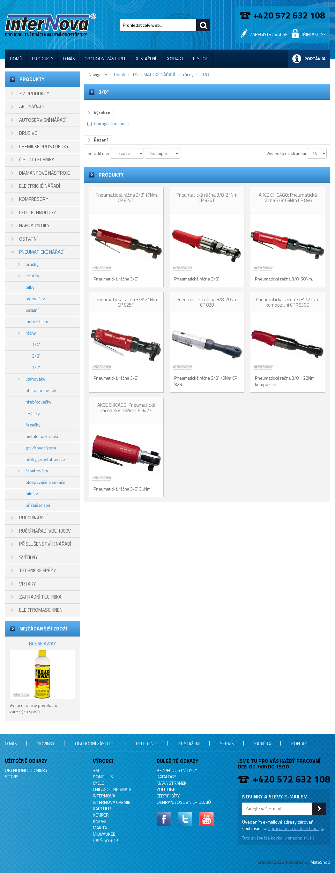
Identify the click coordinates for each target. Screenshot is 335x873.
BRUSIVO (28, 133)
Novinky (46, 743)
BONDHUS (103, 776)
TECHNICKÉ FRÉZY (37, 570)
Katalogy (166, 776)
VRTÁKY (27, 583)
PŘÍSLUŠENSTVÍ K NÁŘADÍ (45, 544)
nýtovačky (35, 298)
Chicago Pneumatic (112, 123)
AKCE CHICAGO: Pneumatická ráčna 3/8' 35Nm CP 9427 (126, 407)
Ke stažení (145, 58)
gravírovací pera (41, 447)
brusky (32, 264)
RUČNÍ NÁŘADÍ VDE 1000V (45, 531)
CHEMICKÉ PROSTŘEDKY (44, 146)
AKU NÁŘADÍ (31, 106)
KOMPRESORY (33, 199)
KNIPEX (100, 821)
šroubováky (37, 470)
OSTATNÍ (28, 239)
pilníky (32, 493)
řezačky (33, 424)
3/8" (36, 356)
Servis (227, 743)
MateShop (320, 862)
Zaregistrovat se (268, 34)
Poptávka (314, 58)
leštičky (33, 413)
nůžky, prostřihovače (45, 459)
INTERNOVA (104, 795)
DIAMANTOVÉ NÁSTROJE (44, 173)
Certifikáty (168, 795)
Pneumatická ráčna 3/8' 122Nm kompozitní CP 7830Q (288, 302)
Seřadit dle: (98, 153)
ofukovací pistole (42, 390)
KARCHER (102, 808)
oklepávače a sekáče (45, 482)
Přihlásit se (313, 34)
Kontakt (174, 58)
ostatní (32, 310)
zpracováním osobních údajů (295, 828)
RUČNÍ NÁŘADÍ (33, 517)
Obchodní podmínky (26, 770)
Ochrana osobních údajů (184, 802)
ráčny (31, 333)
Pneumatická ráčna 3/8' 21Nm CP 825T (126, 302)
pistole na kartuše (43, 436)
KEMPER (101, 814)
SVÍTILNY (28, 557)
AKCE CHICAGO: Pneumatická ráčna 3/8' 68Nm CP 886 (288, 197)
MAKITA (100, 827)
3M (96, 770)
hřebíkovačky (38, 401)
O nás (69, 58)
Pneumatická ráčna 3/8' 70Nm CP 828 (207, 302)
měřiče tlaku (37, 321)
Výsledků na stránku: (286, 153)
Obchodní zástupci (105, 58)
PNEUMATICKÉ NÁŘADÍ (41, 252)
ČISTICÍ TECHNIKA (37, 159)
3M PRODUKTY (34, 93)
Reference (147, 743)
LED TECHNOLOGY (37, 212)
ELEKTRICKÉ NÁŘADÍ (39, 186)
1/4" (36, 344)
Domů (16, 58)
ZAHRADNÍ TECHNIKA (40, 596)
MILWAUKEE (104, 834)
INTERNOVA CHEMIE (111, 802)
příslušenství (38, 505)
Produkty (42, 58)
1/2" (36, 367)
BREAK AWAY (42, 643)
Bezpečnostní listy (177, 770)
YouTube (166, 789)
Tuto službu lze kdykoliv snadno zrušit (278, 837)
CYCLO (99, 783)
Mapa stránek (172, 783)
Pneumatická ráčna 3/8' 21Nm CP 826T (207, 197)
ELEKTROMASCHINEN (41, 610)
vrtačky (32, 275)
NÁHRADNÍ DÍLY (34, 225)
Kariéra (262, 743)
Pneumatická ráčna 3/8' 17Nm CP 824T (126, 197)
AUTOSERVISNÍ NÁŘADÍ (42, 120)
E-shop (200, 58)
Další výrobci (107, 840)
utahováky (35, 378)
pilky (30, 287)
